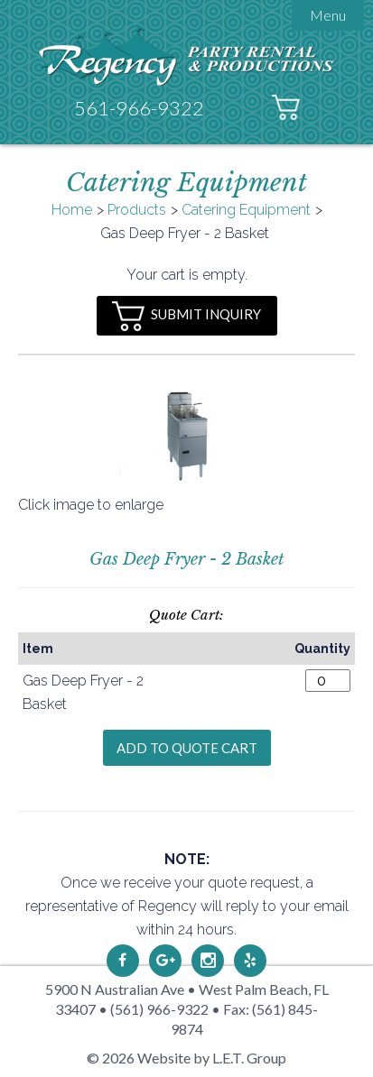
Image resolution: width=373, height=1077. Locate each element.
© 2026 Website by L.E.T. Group (186, 1057)
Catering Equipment (246, 209)
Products (136, 209)
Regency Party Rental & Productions (186, 56)
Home (71, 209)
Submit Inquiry (186, 316)
